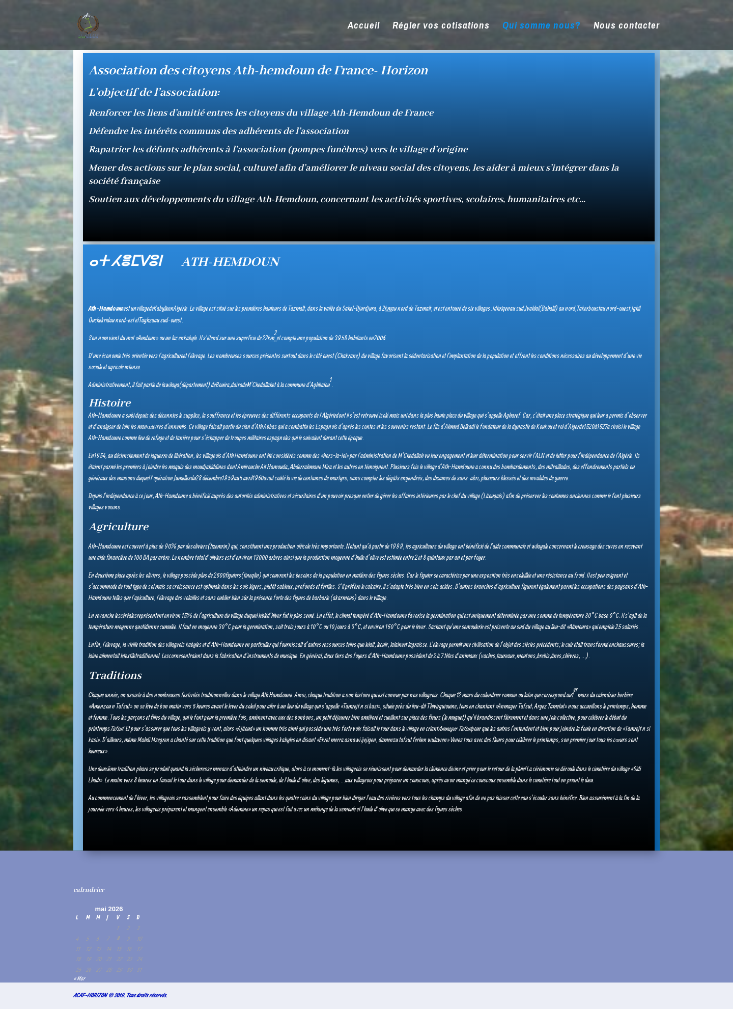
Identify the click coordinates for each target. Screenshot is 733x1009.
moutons (526, 656)
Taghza (146, 320)
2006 (379, 338)
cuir (384, 644)
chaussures (626, 644)
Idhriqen (501, 308)
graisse (419, 644)
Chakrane (347, 356)
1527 (602, 426)
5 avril (245, 478)
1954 (99, 455)
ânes (556, 656)
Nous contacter (627, 26)
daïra (236, 385)
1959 (228, 478)
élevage (197, 356)
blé (264, 615)
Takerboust (588, 308)
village (142, 308)
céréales (129, 615)
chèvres (571, 656)
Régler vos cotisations (441, 26)
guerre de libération (173, 455)
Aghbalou (320, 385)
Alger (574, 426)
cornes (176, 656)
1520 (589, 426)
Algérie (180, 308)
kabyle (190, 338)
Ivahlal (532, 308)
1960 (258, 478)
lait (372, 644)
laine (399, 644)
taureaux (506, 656)
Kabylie (161, 308)
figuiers (233, 575)
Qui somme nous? (541, 26)
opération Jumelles (172, 478)
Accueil (364, 26)
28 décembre (209, 478)
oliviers (200, 546)
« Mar (78, 978)
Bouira (223, 385)
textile (129, 656)
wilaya (172, 385)
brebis (543, 656)
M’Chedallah (259, 385)
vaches (488, 656)
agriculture (172, 356)
